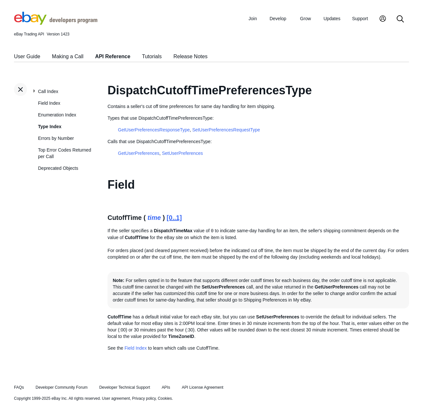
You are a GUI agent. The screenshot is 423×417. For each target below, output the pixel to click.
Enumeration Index (57, 114)
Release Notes (190, 56)
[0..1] (174, 217)
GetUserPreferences (139, 153)
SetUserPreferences (182, 153)
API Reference (113, 56)
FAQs (19, 387)
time (154, 217)
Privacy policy (144, 398)
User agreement (116, 398)
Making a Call (67, 56)
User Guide (27, 56)
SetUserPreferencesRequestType (226, 129)
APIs (166, 387)
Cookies (165, 398)
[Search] (400, 19)
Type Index (49, 126)
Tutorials (152, 56)
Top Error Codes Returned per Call (64, 153)
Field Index (49, 103)
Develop (278, 18)
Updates (332, 18)
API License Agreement (202, 387)
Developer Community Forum (62, 387)
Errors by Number (56, 138)
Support (360, 18)
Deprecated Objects (58, 168)
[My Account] (383, 19)
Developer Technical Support (124, 387)
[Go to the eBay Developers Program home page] (55, 23)
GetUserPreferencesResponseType (154, 129)
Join (253, 18)
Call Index (48, 91)
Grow (305, 18)
